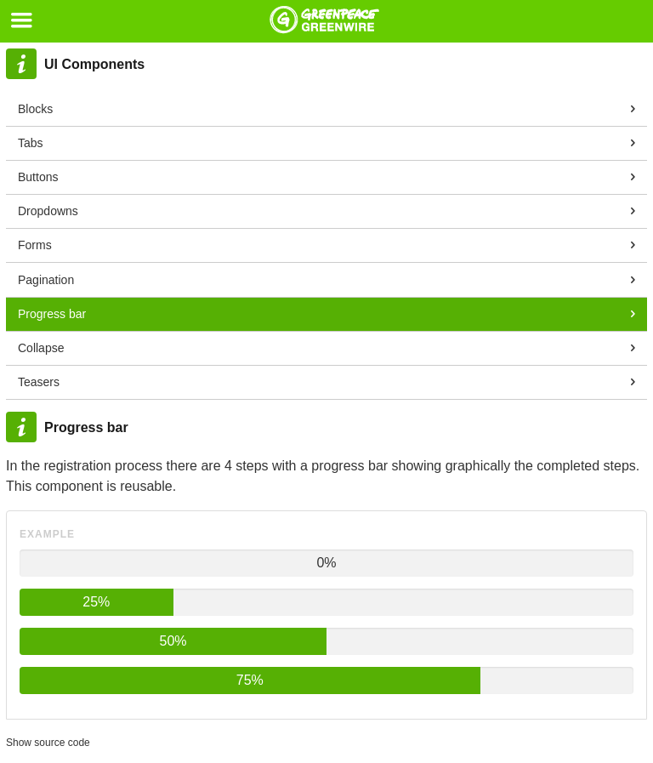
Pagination (46, 280)
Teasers (39, 382)
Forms (35, 245)
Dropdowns (48, 211)
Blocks (35, 109)
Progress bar (52, 314)
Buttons (38, 177)
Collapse (41, 348)
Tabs (30, 143)
